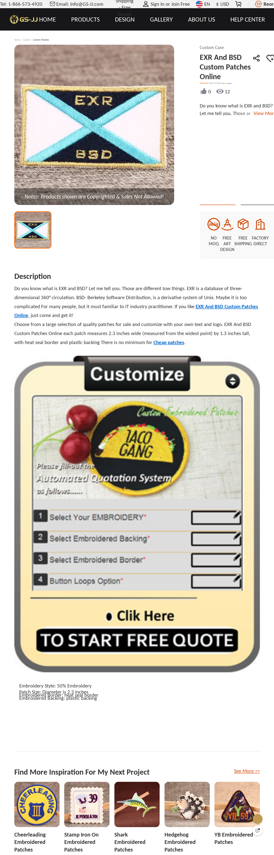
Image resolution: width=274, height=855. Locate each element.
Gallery (26, 39)
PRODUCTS (85, 19)
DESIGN (125, 19)
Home (17, 39)
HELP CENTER (247, 19)
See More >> (247, 760)
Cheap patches (168, 332)
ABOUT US (201, 19)
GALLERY (161, 19)
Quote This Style (231, 197)
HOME (47, 19)
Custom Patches (41, 39)
